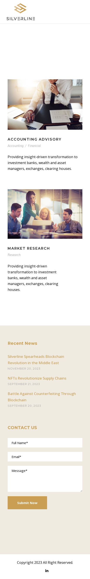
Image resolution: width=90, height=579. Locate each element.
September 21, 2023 (24, 384)
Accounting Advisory (34, 139)
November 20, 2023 (24, 368)
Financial (34, 146)
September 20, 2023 (24, 405)
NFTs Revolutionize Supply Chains (37, 378)
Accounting (16, 146)
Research (14, 255)
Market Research (29, 248)
